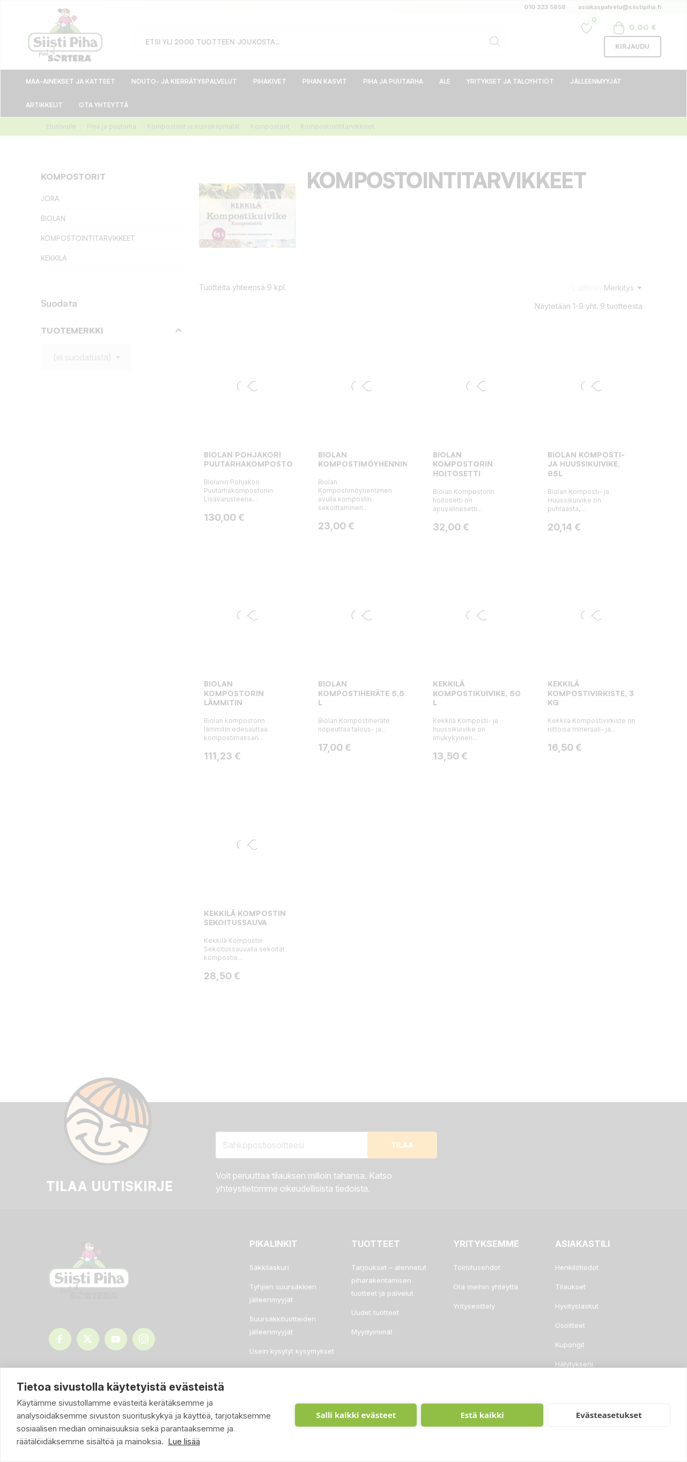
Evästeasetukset (609, 1414)
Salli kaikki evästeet (356, 1414)
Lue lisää (184, 1441)
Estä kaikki (482, 1414)
